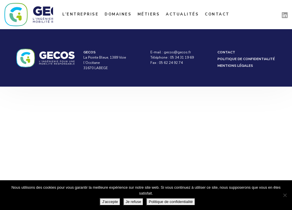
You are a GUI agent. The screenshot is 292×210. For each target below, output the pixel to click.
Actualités (182, 14)
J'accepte (110, 202)
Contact (217, 14)
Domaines (118, 14)
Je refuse (133, 202)
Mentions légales (235, 65)
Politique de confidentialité (246, 59)
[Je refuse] (285, 195)
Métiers (149, 14)
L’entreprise (80, 14)
